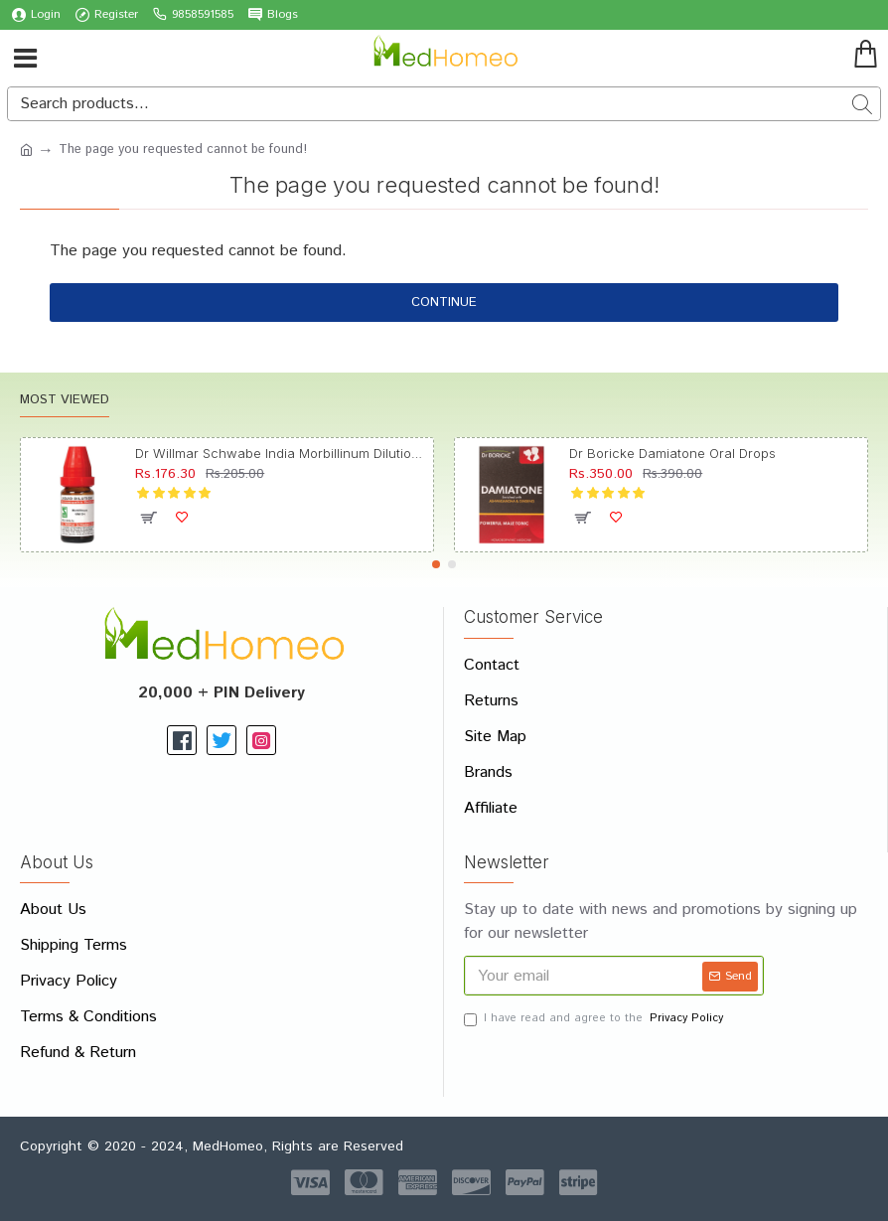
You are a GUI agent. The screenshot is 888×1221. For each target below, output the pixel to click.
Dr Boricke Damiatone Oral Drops (672, 453)
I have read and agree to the (595, 1018)
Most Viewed (64, 400)
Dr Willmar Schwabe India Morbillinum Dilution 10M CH (280, 453)
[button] (436, 564)
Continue (444, 302)
